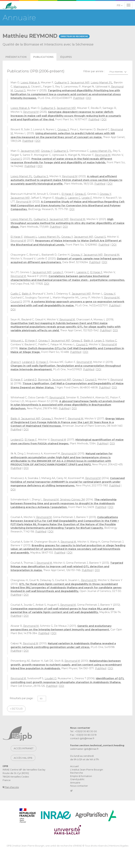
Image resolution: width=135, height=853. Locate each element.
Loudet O (50, 678)
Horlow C (111, 340)
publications (43, 56)
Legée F (87, 197)
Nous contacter (79, 785)
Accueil (74, 766)
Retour (16, 708)
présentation (16, 56)
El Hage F (68, 194)
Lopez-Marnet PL (101, 82)
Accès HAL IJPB (23, 757)
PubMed (78, 98)
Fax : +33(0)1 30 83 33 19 (83, 734)
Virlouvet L (30, 236)
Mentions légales (118, 845)
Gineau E (80, 194)
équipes (66, 56)
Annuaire (75, 782)
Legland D (28, 362)
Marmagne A (22, 86)
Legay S (99, 340)
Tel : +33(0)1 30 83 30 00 (83, 731)
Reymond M (31, 111)
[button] (119, 5)
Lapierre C (74, 197)
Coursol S (20, 90)
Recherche (76, 772)
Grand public (77, 779)
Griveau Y (63, 129)
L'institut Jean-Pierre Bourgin (86, 769)
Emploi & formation (81, 776)
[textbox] (118, 72)
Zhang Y (16, 362)
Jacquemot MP (79, 82)
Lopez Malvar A (30, 82)
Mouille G (61, 197)
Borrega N (44, 379)
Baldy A (26, 293)
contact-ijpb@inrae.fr (82, 738)
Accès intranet (23, 748)
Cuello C (16, 293)
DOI (88, 98)
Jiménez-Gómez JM (72, 499)
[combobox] (118, 72)
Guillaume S (61, 82)
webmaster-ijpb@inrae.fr (84, 748)
